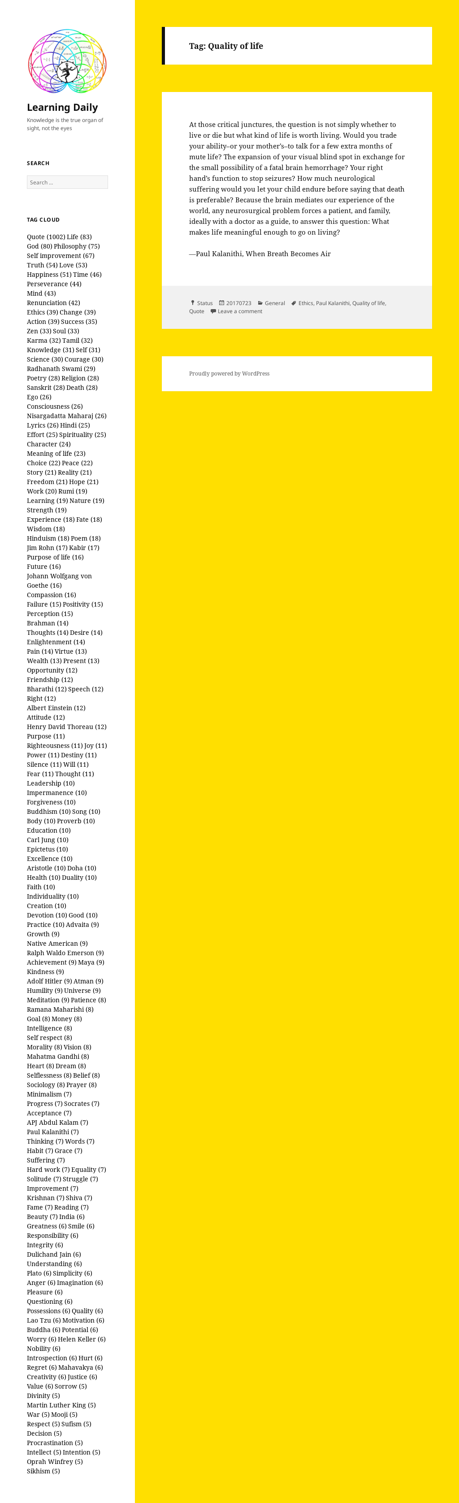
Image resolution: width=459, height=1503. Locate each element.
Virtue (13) (71, 651)
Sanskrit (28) (46, 387)
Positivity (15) (83, 604)
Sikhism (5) (43, 1471)
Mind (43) (41, 293)
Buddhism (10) (49, 811)
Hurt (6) (90, 1358)
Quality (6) (87, 1310)
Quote (196, 311)
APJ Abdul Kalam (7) (57, 1122)
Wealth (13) (44, 660)
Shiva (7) (79, 1197)
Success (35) (79, 321)
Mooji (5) (64, 1414)
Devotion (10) (47, 915)
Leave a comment (240, 311)
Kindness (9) (45, 971)
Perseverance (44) (54, 284)
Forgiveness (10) (51, 802)
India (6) (72, 1216)
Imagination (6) (80, 1282)
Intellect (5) (44, 1452)
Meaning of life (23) (56, 453)
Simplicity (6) (72, 1273)
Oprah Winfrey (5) (55, 1461)
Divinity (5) (43, 1395)
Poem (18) (86, 538)
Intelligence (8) (49, 1028)
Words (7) (80, 1141)
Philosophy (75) (77, 246)
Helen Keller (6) (82, 1339)
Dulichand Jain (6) (54, 1254)
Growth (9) (43, 934)
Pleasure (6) (45, 1292)
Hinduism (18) (48, 538)
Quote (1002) (46, 236)
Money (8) (67, 1018)
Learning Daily (62, 107)
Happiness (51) (49, 274)
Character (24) (49, 444)
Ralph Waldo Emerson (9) (65, 952)
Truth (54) (42, 265)
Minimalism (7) (49, 1094)
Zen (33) (39, 331)
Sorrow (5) (71, 1386)
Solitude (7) (44, 1179)
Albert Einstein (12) (56, 707)
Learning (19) (47, 500)
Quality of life (368, 303)
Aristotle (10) (46, 868)
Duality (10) (79, 877)
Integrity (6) (45, 1245)
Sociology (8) (46, 1084)
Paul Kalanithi (333, 303)
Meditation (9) (48, 1000)
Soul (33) (66, 331)
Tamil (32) (77, 340)
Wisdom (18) (46, 528)
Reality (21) (75, 472)
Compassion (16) (51, 594)
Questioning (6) (50, 1301)
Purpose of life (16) (55, 557)
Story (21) (41, 472)
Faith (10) (41, 887)
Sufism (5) (76, 1424)
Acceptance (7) (49, 1113)
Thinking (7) (45, 1141)
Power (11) (43, 755)
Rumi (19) (72, 491)
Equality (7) (88, 1169)
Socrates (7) (82, 1103)
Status (205, 303)
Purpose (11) (46, 736)
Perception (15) (50, 613)
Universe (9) (82, 990)
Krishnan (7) (46, 1197)
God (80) (39, 246)
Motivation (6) (83, 1320)
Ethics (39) (42, 312)
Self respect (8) (49, 1037)
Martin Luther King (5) (61, 1405)
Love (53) (73, 265)
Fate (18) (89, 519)
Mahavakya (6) (80, 1367)
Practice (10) (46, 924)
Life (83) (79, 236)
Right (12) (41, 698)
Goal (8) (38, 1018)
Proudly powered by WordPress (229, 373)
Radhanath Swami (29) (61, 368)
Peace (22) (77, 463)
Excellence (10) (50, 858)
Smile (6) (81, 1226)
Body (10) (41, 821)
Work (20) (42, 491)
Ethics (306, 303)
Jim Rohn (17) (47, 547)
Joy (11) (95, 745)
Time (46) (87, 274)
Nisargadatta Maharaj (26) (67, 415)
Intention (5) (81, 1452)
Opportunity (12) (52, 670)
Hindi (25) (75, 425)
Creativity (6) (46, 1376)
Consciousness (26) (55, 406)
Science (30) (45, 359)
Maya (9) (91, 962)
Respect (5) (43, 1424)
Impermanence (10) (57, 792)
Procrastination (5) (55, 1442)
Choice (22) (44, 463)
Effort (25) (42, 434)
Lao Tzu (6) (44, 1320)
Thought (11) (74, 773)
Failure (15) (44, 604)
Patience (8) (88, 1000)
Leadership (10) (51, 783)
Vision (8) (77, 1047)
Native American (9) (57, 943)
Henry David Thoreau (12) (67, 726)
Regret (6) (42, 1367)
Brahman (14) (48, 623)
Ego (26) (39, 397)
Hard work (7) (48, 1169)
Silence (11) (44, 764)
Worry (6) (41, 1339)
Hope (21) (84, 481)
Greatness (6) (47, 1226)
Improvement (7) (52, 1188)
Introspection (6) (52, 1358)
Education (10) (49, 830)
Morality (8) (44, 1047)
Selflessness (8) (49, 1075)
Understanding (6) (54, 1263)
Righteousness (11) (55, 745)
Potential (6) (80, 1329)
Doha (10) (81, 868)
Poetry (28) (43, 378)
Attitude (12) (46, 717)
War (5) (38, 1414)
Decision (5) (44, 1433)
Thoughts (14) (48, 632)
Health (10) (44, 877)
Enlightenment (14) (56, 642)
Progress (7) (45, 1103)
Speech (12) (86, 689)
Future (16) (44, 566)
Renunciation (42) (53, 302)
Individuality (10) (53, 896)
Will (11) (76, 764)
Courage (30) (84, 359)
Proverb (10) (76, 821)
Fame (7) (40, 1207)
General (275, 303)
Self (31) (88, 349)
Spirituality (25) (82, 434)
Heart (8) (40, 1066)
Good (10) (83, 915)
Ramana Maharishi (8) (60, 1009)
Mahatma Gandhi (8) (58, 1056)
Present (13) (81, 660)
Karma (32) (44, 340)
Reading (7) (71, 1207)
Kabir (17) (84, 547)
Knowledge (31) (50, 349)
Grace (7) (68, 1150)
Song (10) (86, 811)
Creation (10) (46, 905)
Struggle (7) (80, 1179)
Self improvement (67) (61, 255)
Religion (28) (80, 378)
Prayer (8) (81, 1084)
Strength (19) (47, 510)
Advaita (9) (82, 924)
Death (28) (82, 387)
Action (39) (43, 321)
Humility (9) (45, 990)
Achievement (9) (52, 962)
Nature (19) (86, 500)
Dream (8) (71, 1066)
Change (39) (78, 312)
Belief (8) (86, 1075)
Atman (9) (89, 981)
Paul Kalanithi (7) (53, 1131)
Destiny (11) (79, 755)
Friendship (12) (50, 679)
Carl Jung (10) (48, 839)
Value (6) (40, 1386)
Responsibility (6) (52, 1235)
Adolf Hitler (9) (49, 981)
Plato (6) (39, 1273)
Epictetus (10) (47, 849)
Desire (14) (86, 632)
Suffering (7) (46, 1160)
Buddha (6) (44, 1329)
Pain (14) (40, 651)
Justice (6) (82, 1376)
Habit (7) (40, 1150)
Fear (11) (40, 773)
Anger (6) (41, 1282)
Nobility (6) (44, 1348)
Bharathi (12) (47, 689)
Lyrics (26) (43, 425)
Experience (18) (51, 519)
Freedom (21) (47, 481)
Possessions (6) (48, 1310)
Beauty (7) (42, 1216)
